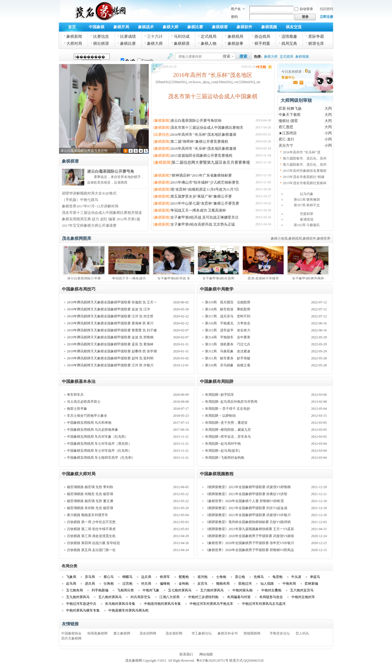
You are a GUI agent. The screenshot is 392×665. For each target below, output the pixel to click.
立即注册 (326, 17)
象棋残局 (235, 36)
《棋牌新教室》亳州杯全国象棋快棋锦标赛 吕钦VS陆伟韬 (248, 522)
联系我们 (186, 654)
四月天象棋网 (71, 638)
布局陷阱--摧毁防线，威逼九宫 (228, 430)
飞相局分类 (125, 590)
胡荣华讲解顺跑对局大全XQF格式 (89, 193)
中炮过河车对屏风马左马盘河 (264, 604)
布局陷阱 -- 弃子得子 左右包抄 (227, 409)
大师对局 (74, 43)
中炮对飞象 (151, 590)
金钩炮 (184, 584)
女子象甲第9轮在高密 (218, 278)
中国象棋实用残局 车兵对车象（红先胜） (97, 437)
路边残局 (262, 36)
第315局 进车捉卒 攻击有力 (227, 330)
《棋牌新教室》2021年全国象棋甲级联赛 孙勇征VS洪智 (246, 494)
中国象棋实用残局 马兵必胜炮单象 (92, 430)
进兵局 (90, 584)
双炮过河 (245, 584)
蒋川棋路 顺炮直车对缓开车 (87, 515)
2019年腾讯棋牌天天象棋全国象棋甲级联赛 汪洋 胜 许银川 (110, 365)
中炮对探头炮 (242, 590)
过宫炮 (127, 584)
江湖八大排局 (169, 597)
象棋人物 (208, 43)
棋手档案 (262, 43)
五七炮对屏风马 (180, 590)
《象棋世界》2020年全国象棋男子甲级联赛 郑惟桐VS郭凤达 (249, 550)
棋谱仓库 (316, 43)
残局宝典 (289, 43)
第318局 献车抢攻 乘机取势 (227, 309)
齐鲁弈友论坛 (280, 633)
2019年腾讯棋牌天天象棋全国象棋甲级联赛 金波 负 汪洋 (108, 309)
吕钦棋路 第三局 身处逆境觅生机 (91, 536)
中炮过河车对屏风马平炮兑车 (211, 604)
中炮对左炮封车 (303, 597)
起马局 (71, 584)
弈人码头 (302, 633)
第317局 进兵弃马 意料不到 (227, 316)
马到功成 (182, 36)
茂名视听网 (173, 633)
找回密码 (326, 9)
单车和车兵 (75, 395)
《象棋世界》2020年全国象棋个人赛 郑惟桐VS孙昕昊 (244, 501)
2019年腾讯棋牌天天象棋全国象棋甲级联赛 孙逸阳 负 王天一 (112, 302)
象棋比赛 (195, 27)
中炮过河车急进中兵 (81, 604)
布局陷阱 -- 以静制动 (220, 416)
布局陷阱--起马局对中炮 (223, 444)
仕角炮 (109, 584)
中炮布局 (289, 584)
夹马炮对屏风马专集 (120, 604)
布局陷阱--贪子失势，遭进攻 (226, 423)
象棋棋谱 (220, 27)
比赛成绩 (128, 36)
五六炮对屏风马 (212, 590)
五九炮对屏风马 (78, 597)
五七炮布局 (74, 590)
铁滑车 (165, 577)
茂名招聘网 (147, 633)
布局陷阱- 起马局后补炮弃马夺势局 (231, 402)
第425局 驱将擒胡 (307, 200)
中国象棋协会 (71, 633)
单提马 (315, 577)
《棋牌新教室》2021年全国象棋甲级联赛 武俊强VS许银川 (248, 515)
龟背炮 (277, 577)
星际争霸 (316, 36)
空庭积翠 (306, 214)
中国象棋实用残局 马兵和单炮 (89, 423)
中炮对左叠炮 (271, 590)
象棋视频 (269, 27)
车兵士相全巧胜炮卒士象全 (87, 416)
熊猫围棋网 (252, 633)
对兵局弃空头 (140, 597)
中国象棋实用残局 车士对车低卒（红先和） (99, 451)
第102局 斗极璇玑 (307, 225)
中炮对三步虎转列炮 (203, 597)
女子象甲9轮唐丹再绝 (308, 278)
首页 (72, 27)
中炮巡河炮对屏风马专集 (162, 604)
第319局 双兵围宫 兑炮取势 (227, 302)
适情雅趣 (289, 36)
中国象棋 (96, 27)
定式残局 (208, 36)
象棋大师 (170, 27)
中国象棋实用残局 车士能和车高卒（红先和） (101, 458)
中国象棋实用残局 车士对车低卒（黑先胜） (99, 444)
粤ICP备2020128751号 (212, 660)
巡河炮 (202, 577)
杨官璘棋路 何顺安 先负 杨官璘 (90, 494)
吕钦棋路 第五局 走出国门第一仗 (91, 550)
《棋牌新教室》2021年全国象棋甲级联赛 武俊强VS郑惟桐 (248, 487)
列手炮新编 (100, 590)
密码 (234, 17)
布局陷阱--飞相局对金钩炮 (224, 458)
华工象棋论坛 (202, 633)
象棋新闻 (74, 36)
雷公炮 (240, 577)
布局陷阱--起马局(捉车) (222, 451)
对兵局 (146, 584)
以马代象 (306, 194)
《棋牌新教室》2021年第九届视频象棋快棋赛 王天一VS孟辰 (249, 529)
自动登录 (304, 9)
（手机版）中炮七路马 (80, 200)
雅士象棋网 (121, 633)
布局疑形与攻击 (271, 597)
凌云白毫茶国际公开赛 (84, 278)
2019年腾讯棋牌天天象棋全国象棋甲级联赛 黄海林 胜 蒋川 (110, 323)
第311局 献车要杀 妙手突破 (227, 358)
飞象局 (71, 577)
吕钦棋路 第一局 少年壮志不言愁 (91, 522)
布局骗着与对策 (239, 597)
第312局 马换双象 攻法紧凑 (227, 351)
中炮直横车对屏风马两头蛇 (128, 610)
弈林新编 (311, 584)
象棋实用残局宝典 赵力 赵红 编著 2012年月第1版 (101, 219)
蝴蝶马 (127, 577)
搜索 (226, 56)
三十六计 (155, 36)
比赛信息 (101, 36)
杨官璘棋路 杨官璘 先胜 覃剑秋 (90, 487)
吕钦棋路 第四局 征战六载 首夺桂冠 (93, 543)
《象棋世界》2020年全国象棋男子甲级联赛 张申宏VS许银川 (249, 543)
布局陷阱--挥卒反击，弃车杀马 (228, 437)
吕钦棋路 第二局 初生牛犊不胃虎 (91, 529)
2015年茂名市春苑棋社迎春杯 (304, 183)
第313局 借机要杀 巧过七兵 (227, 344)
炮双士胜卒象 (77, 409)
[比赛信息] (162, 134)
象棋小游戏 (279, 238)
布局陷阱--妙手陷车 (219, 395)
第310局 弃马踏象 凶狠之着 (227, 365)
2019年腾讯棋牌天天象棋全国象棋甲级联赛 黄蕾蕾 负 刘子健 (112, 330)
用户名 (236, 9)
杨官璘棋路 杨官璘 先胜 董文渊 (90, 501)
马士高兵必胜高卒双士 (84, 402)
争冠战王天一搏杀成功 (129, 278)
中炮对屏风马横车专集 (83, 610)
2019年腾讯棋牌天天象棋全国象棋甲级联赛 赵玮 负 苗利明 (110, 358)
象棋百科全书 (228, 633)
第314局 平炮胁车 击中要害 (227, 337)
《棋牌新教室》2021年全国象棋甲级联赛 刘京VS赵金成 (246, 508)
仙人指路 (267, 584)
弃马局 (90, 577)
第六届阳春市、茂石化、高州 (304, 158)
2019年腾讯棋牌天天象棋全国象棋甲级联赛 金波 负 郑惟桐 (110, 337)
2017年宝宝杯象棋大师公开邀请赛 (89, 225)
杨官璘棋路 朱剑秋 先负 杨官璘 (90, 508)
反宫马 (202, 584)
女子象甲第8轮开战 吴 (173, 278)
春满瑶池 (306, 219)
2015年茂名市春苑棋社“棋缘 (304, 177)
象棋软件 (244, 27)
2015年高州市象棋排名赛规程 (304, 171)
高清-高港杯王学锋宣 (263, 278)
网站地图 (206, 654)
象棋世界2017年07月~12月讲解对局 (90, 206)
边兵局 (146, 577)
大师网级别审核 (296, 100)
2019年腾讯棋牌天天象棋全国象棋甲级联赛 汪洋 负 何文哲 (110, 316)
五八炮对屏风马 (110, 597)
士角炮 (221, 577)
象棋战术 (146, 27)
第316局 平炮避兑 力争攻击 (227, 323)
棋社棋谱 (101, 43)
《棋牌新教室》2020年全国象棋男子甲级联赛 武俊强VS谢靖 (249, 536)
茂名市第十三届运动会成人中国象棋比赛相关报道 (102, 212)
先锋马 (259, 577)
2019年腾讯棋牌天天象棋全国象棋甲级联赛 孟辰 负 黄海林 (110, 344)
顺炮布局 (223, 584)
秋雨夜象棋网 (97, 633)
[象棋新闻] (162, 120)
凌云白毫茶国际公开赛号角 (110, 171)
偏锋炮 (165, 584)
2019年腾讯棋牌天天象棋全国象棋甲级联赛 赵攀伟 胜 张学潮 (112, 351)
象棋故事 (235, 43)
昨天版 (264, 66)
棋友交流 (294, 27)
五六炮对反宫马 (302, 590)
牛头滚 (296, 577)
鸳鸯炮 (184, 577)
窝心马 (109, 577)
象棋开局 (121, 27)
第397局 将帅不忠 (307, 205)
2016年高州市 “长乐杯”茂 (301, 152)
